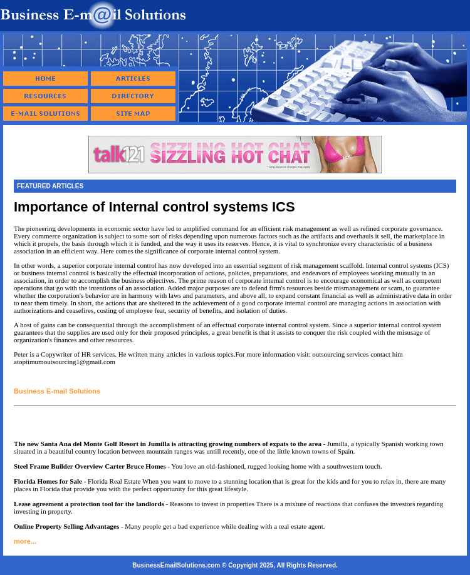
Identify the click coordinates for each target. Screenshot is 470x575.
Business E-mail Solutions (57, 391)
